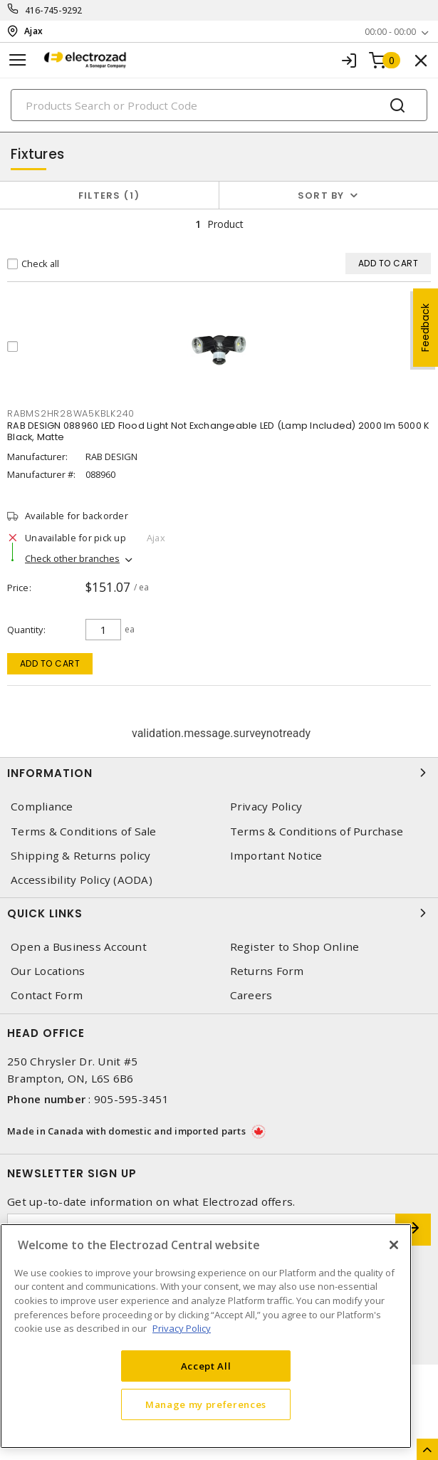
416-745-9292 (54, 10)
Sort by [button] (321, 195)
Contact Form (47, 995)
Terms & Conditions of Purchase (317, 831)
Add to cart (50, 663)
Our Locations (48, 971)
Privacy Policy (266, 806)
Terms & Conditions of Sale (84, 831)
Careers (251, 995)
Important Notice (276, 855)
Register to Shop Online (295, 947)
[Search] (219, 105)
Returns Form (267, 971)
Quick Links (219, 913)
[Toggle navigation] (17, 60)
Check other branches (72, 558)
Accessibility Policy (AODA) (81, 880)
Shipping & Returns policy (80, 855)
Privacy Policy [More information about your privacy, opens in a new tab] (181, 1328)
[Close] (394, 1245)
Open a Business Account (79, 947)
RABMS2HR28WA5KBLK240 (71, 413)
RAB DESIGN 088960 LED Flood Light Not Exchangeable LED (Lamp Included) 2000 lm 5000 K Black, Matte (218, 431)
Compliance (42, 806)
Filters (109, 195)
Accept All (206, 1366)
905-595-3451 (131, 1099)
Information (219, 773)
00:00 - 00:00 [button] (390, 32)
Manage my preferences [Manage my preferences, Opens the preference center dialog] (205, 1404)
